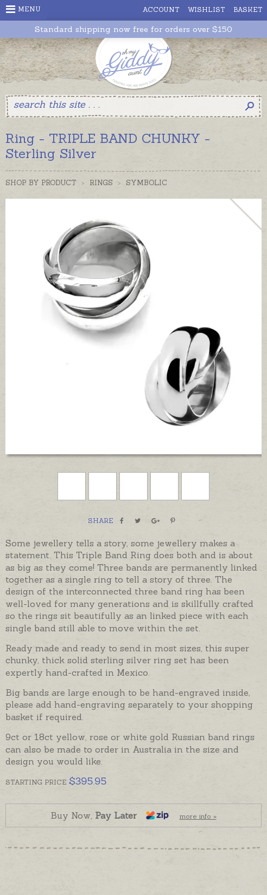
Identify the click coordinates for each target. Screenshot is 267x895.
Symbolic (146, 182)
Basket (248, 9)
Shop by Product (41, 182)
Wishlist (206, 9)
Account (161, 9)
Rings (101, 182)
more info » (198, 816)
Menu (23, 9)
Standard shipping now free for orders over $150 (133, 29)
